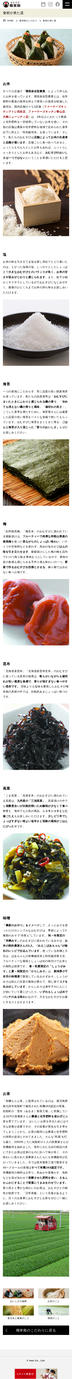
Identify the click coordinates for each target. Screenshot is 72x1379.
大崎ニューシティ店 (15, 116)
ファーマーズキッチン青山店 (46, 111)
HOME (10, 20)
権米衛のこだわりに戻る (31, 1330)
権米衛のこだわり (28, 20)
